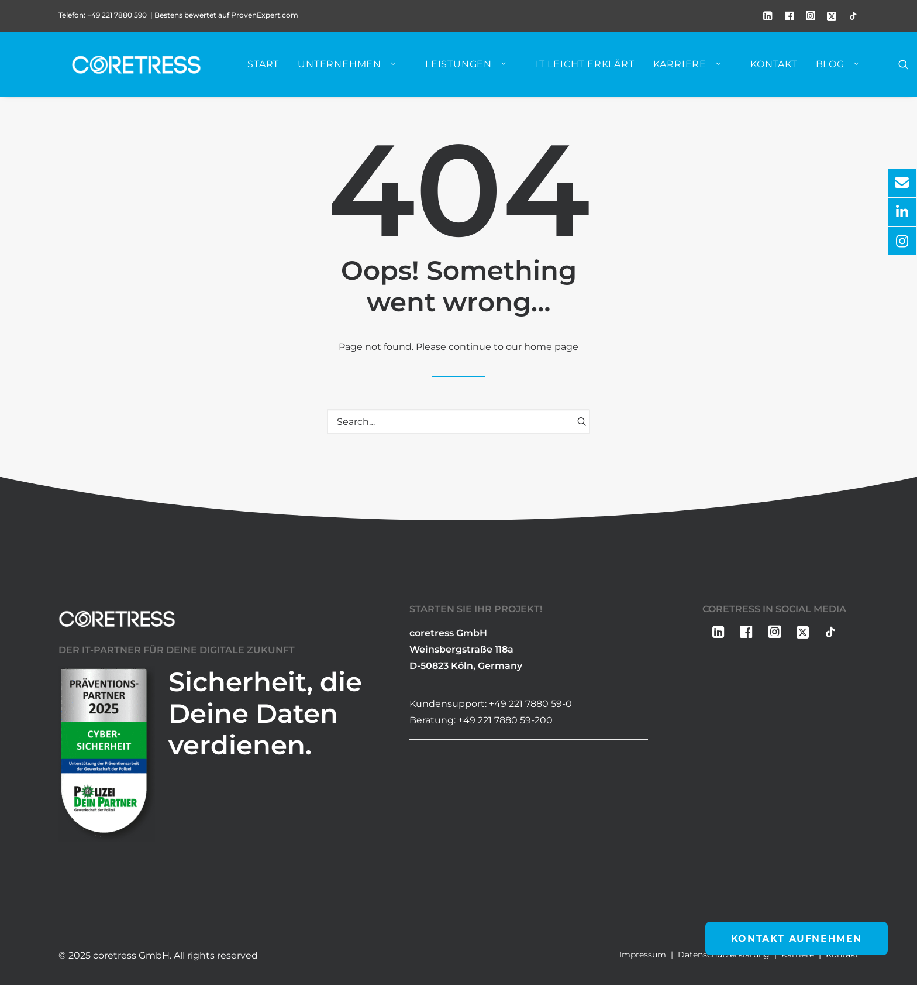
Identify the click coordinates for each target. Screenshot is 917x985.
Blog (845, 67)
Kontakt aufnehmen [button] (796, 938)
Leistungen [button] (474, 67)
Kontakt (782, 67)
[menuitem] (768, 16)
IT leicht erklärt (593, 67)
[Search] (458, 422)
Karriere (695, 67)
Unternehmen (355, 67)
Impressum (642, 954)
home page (551, 347)
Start (271, 67)
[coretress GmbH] (137, 67)
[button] (768, 16)
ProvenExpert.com (265, 15)
